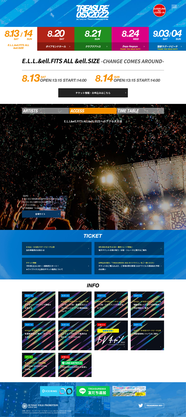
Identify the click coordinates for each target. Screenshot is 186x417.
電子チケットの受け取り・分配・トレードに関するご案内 (129, 248)
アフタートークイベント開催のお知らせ (38, 304)
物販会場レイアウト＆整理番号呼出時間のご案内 (147, 304)
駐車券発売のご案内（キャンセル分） (38, 333)
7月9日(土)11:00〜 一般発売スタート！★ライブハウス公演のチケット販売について (56, 265)
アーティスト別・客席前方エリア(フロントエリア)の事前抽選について (75, 306)
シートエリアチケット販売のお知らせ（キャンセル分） (75, 333)
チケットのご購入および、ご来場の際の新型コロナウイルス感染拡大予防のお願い (129, 265)
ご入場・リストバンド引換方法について (111, 304)
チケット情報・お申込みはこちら (93, 92)
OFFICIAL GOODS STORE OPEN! (38, 365)
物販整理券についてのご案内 (147, 332)
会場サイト (40, 213)
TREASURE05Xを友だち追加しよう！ (75, 366)
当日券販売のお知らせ (56, 248)
